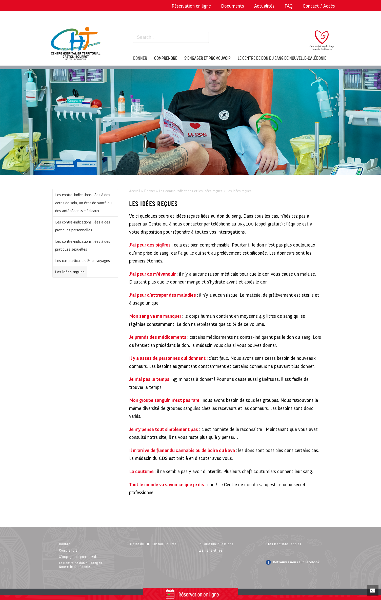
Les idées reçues (70, 271)
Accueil (134, 191)
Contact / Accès (319, 6)
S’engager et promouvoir (78, 556)
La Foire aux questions (216, 544)
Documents (232, 6)
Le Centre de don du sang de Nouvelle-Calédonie (81, 565)
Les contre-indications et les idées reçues (191, 191)
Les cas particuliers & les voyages (82, 260)
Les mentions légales (285, 544)
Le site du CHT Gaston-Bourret (152, 544)
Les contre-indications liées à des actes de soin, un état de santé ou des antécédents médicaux (83, 202)
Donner (149, 191)
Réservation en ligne (191, 6)
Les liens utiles (210, 550)
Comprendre (68, 550)
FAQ (289, 6)
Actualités (264, 6)
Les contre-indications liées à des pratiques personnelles (82, 226)
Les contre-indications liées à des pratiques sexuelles (82, 245)
